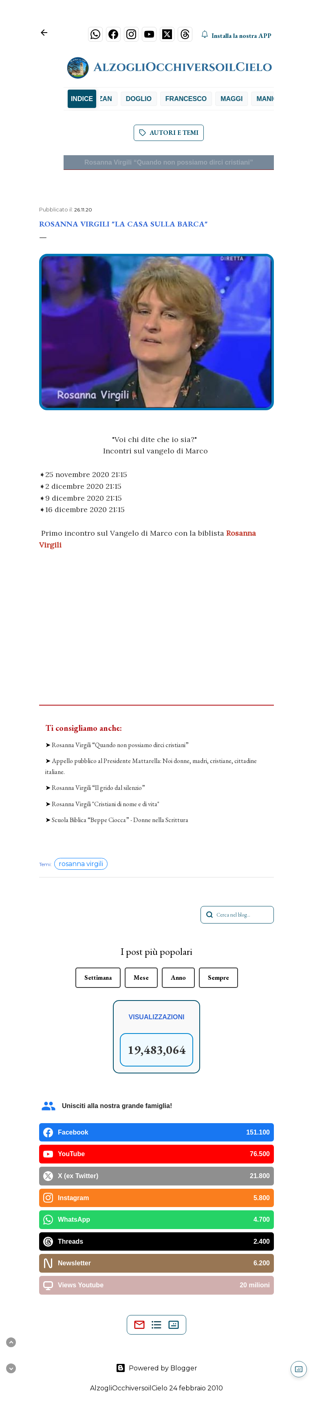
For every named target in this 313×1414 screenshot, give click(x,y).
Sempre (218, 977)
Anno (178, 977)
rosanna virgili (81, 864)
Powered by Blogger (156, 1368)
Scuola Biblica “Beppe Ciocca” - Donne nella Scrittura (120, 820)
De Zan (109, 98)
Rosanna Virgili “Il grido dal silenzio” (98, 787)
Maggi (240, 98)
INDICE (82, 98)
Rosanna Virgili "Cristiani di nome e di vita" (105, 804)
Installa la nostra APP (236, 35)
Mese (141, 977)
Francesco (194, 98)
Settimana (98, 977)
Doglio (147, 98)
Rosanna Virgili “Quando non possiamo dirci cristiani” (168, 162)
